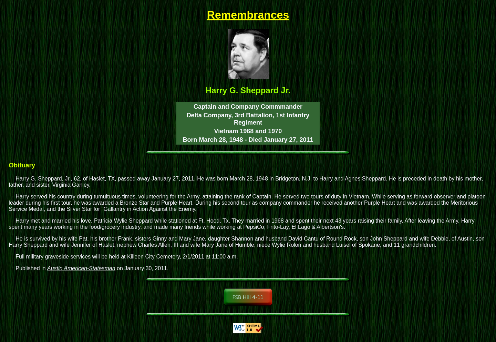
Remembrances (248, 15)
